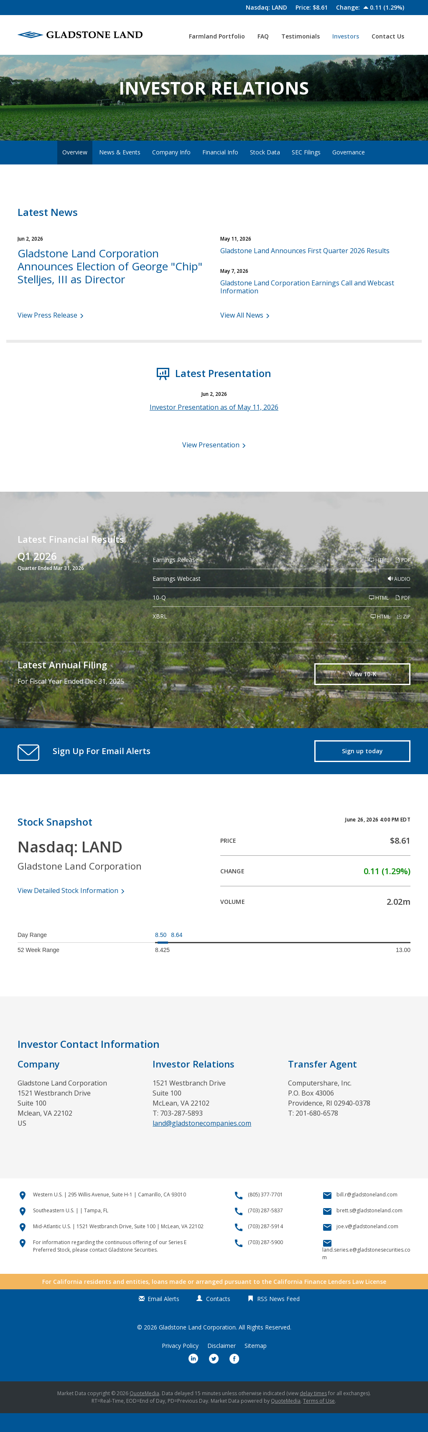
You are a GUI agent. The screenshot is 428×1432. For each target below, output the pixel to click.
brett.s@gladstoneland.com (369, 1229)
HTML (379, 579)
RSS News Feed (278, 1318)
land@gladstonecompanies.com (202, 1142)
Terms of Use (319, 1419)
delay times (313, 1412)
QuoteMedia (144, 1412)
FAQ (263, 36)
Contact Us (388, 36)
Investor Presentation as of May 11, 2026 (214, 426)
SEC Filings (306, 171)
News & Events (119, 171)
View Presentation (210, 463)
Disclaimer (221, 1365)
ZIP (403, 636)
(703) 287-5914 (265, 1245)
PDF (402, 579)
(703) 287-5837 (265, 1229)
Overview (74, 171)
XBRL (160, 635)
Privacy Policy (180, 1365)
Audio (399, 598)
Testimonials (300, 36)
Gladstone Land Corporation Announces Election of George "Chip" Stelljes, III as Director (110, 284)
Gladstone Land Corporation (197, 1346)
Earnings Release (176, 579)
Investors (345, 36)
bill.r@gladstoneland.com (366, 1213)
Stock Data (265, 171)
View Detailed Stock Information (68, 909)
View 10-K (363, 693)
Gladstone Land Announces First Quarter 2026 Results (305, 269)
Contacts (218, 1318)
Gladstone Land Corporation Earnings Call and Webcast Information (307, 305)
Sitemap (256, 1365)
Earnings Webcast (177, 598)
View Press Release (47, 334)
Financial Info (220, 171)
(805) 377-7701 (265, 1213)
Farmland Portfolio (217, 36)
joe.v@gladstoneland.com (367, 1245)
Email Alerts (163, 1318)
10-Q (159, 617)
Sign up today (362, 770)
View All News (241, 334)
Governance (348, 171)
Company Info (171, 171)
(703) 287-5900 (265, 1261)
